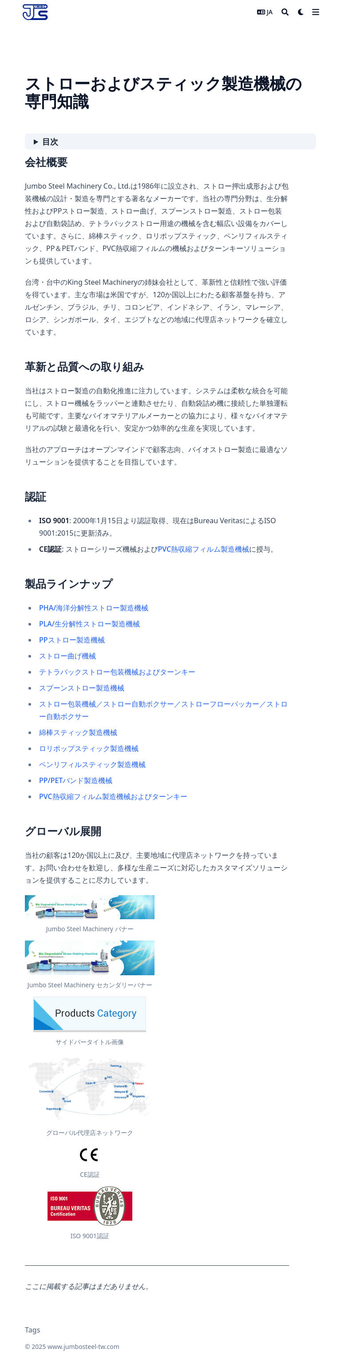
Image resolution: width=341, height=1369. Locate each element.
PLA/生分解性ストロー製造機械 (89, 624)
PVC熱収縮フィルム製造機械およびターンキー (113, 796)
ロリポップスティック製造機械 (89, 748)
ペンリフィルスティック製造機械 (92, 764)
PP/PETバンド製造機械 (75, 780)
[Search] (285, 12)
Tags (32, 1330)
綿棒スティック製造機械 (78, 732)
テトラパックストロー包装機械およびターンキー (117, 672)
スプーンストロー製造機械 (81, 688)
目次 (50, 141)
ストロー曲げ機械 (67, 656)
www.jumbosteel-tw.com (83, 1346)
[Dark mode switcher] (301, 12)
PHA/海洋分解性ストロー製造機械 (93, 608)
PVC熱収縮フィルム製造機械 (204, 549)
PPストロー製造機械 (72, 640)
